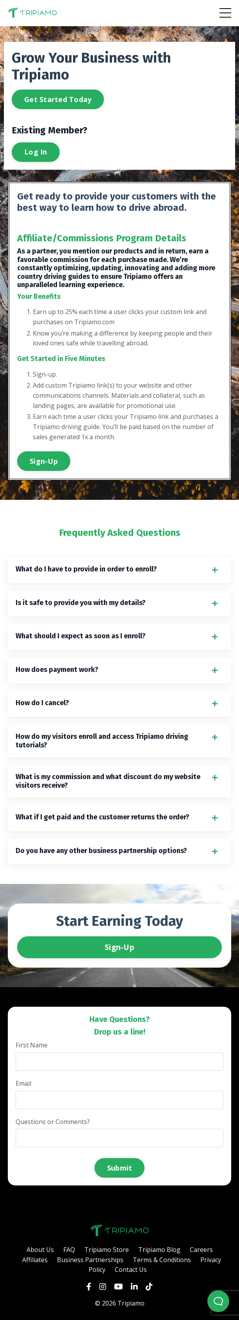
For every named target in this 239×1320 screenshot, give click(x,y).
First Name (32, 1045)
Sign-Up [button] (44, 461)
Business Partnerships (90, 1259)
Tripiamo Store (106, 1249)
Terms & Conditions (162, 1259)
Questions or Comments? (53, 1121)
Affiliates (35, 1259)
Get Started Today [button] (57, 99)
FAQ (69, 1249)
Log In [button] (35, 151)
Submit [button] (119, 1168)
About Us (40, 1249)
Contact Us (131, 1269)
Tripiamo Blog (159, 1249)
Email (23, 1083)
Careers (201, 1249)
